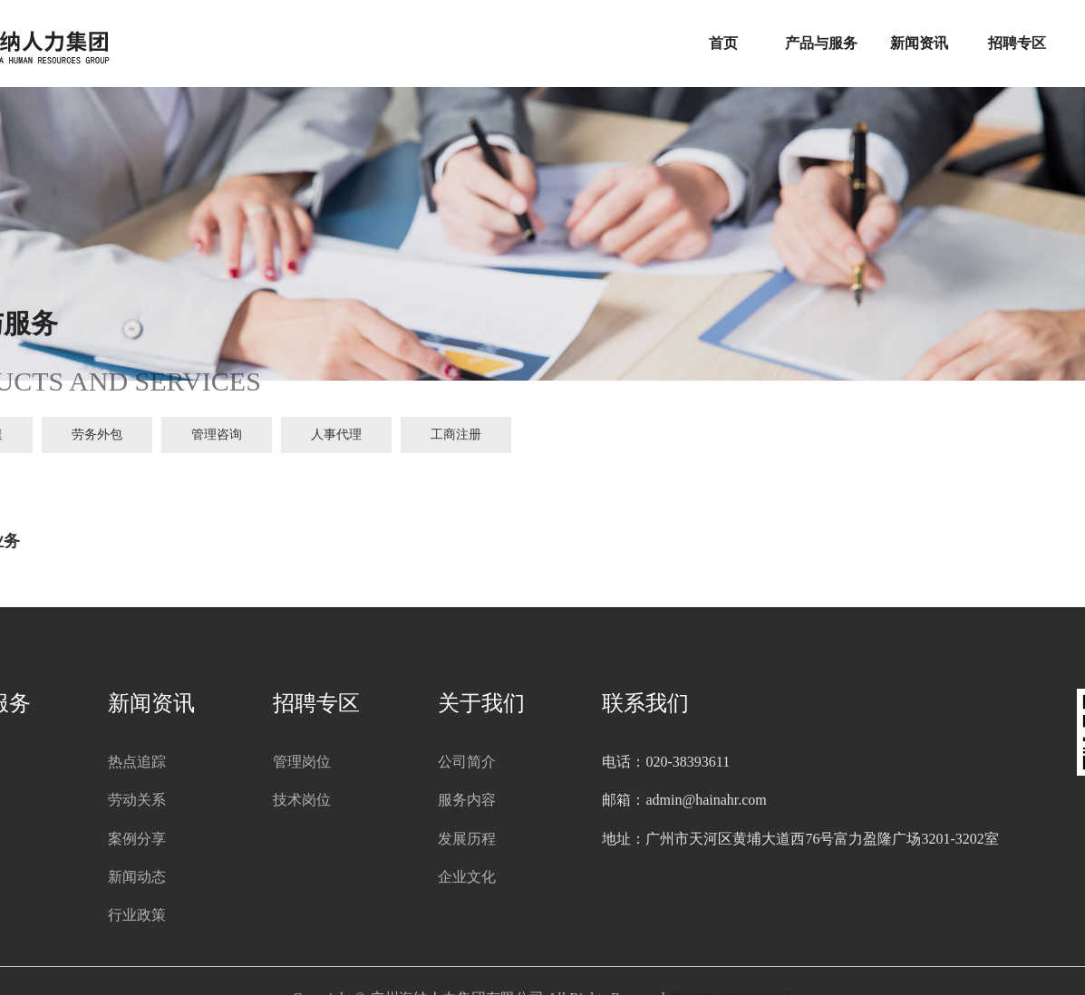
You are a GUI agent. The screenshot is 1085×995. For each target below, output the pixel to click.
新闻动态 (137, 876)
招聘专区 (1017, 43)
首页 (723, 43)
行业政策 (137, 915)
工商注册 (456, 434)
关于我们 (481, 703)
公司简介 (467, 761)
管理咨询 (216, 434)
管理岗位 (302, 761)
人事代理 (336, 434)
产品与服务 (821, 43)
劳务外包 (97, 434)
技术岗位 (302, 799)
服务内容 (467, 799)
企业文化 (467, 876)
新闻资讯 (919, 43)
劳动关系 (137, 799)
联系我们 (645, 703)
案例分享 (137, 838)
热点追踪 (137, 761)
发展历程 (467, 838)
